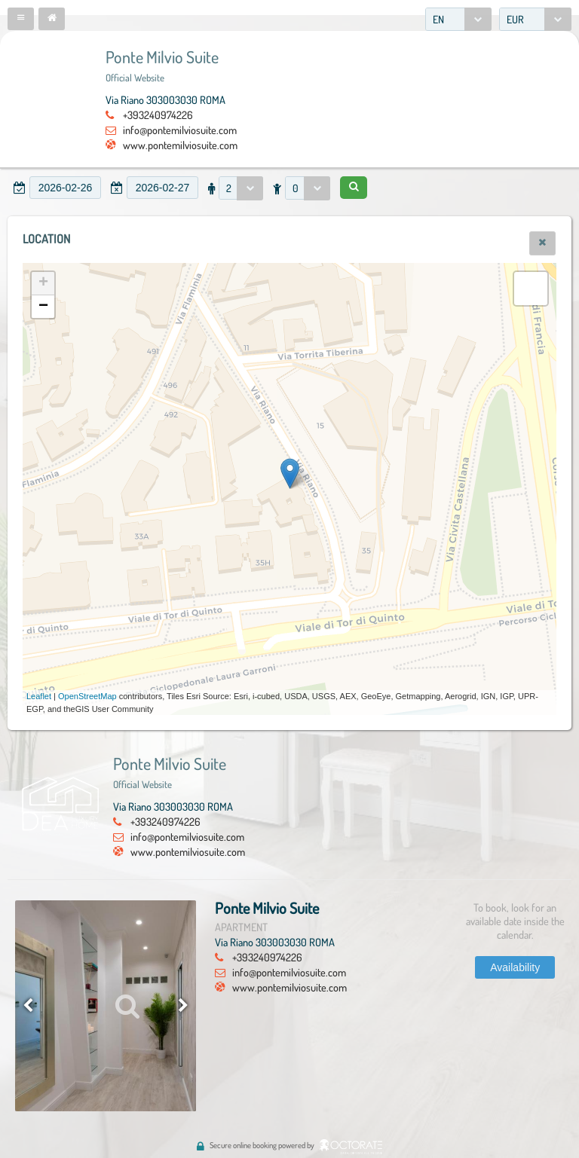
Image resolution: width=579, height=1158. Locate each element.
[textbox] (65, 187)
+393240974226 (158, 114)
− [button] (43, 306)
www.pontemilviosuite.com (180, 144)
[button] (21, 19)
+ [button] (43, 283)
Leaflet (38, 696)
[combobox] (458, 19)
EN (438, 19)
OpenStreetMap (87, 696)
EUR (515, 19)
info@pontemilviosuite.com (180, 129)
